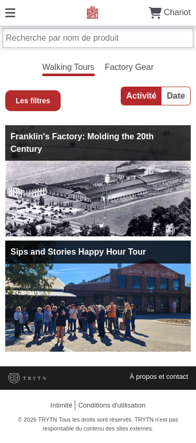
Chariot (169, 12)
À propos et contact (159, 376)
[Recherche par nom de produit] (98, 38)
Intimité (62, 405)
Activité (141, 95)
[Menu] (10, 12)
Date (176, 95)
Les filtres (33, 101)
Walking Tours (68, 67)
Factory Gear (129, 67)
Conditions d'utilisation (111, 405)
